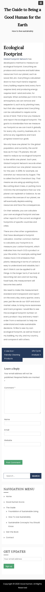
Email (6, 430)
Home (9, 496)
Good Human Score (15, 502)
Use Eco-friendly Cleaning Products (12, 355)
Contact (10, 537)
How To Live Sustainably (19, 517)
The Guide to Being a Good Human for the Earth (22, 17)
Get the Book (12, 532)
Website (8, 440)
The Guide (10, 507)
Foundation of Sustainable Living (23, 511)
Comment (9, 387)
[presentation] (20, 454)
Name (7, 419)
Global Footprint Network (16, 59)
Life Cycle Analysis (36, 353)
